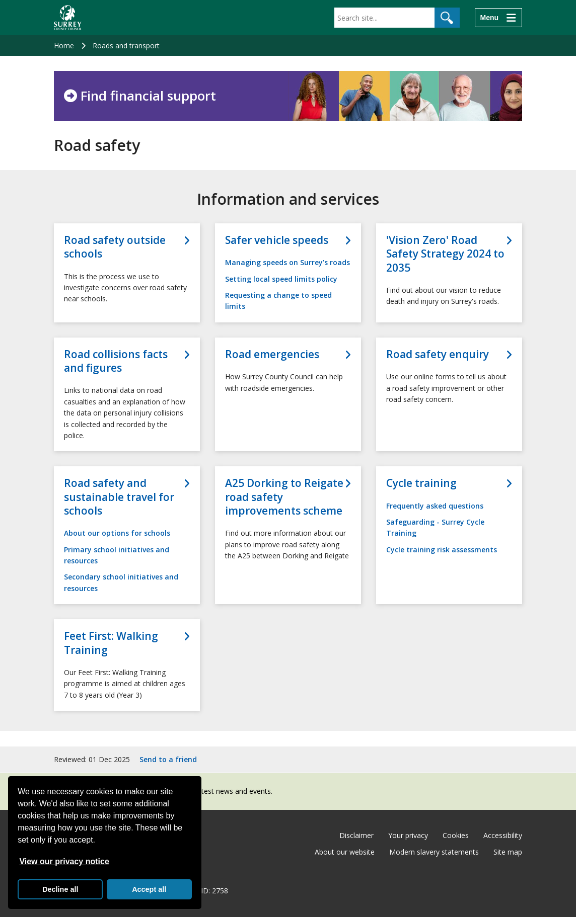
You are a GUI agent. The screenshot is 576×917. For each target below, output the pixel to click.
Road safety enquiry (437, 354)
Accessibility (502, 835)
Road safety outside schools (115, 247)
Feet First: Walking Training (111, 642)
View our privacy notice (64, 861)
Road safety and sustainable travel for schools (119, 497)
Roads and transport (126, 45)
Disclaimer (356, 835)
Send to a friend (168, 759)
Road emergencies (272, 354)
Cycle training (421, 483)
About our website (345, 852)
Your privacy (408, 835)
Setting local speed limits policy (281, 279)
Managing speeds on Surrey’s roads (287, 262)
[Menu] (498, 17)
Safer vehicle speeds (276, 240)
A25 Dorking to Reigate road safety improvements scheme (284, 497)
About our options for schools (117, 533)
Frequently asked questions (434, 506)
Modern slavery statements (434, 852)
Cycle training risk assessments (441, 549)
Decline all (60, 889)
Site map (507, 852)
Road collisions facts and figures (116, 361)
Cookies (456, 835)
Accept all (149, 889)
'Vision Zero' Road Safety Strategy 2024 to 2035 (445, 254)
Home (64, 45)
